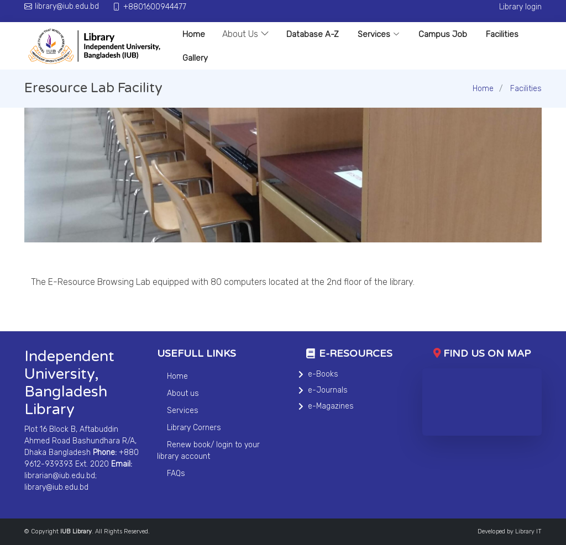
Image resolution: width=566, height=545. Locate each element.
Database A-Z (312, 34)
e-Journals (328, 390)
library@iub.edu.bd (56, 487)
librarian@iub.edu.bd (59, 475)
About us (183, 393)
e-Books (323, 374)
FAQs (176, 473)
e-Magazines (331, 406)
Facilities (502, 34)
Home (193, 34)
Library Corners (194, 427)
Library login (520, 7)
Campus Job (442, 34)
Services (379, 34)
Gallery (195, 58)
